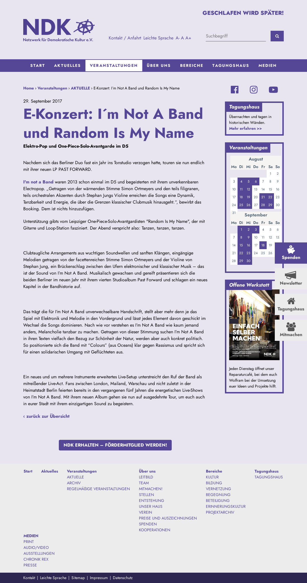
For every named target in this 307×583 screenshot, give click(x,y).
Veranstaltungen (114, 65)
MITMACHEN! (150, 489)
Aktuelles (67, 65)
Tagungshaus (230, 65)
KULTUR (212, 477)
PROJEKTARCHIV (220, 512)
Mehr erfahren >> (245, 128)
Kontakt (29, 577)
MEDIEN (268, 65)
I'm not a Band (38, 182)
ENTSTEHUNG (151, 500)
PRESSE (30, 565)
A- (178, 38)
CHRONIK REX (36, 559)
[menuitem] (38, 65)
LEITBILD (146, 477)
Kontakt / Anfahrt (125, 38)
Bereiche (192, 65)
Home (28, 88)
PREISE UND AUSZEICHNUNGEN (168, 518)
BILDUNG (214, 483)
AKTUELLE (80, 88)
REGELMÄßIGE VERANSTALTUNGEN (98, 489)
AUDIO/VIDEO (36, 547)
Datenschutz (122, 577)
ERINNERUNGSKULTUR (226, 506)
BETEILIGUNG (218, 500)
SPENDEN (148, 524)
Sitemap (78, 577)
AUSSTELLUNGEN (39, 553)
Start (37, 65)
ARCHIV (74, 483)
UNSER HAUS (150, 506)
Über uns (159, 65)
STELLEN (146, 494)
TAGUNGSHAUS (269, 477)
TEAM (144, 483)
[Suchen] (277, 36)
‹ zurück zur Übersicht (46, 416)
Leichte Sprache (158, 38)
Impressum (99, 577)
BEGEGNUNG (218, 494)
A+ (188, 38)
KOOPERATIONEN (154, 530)
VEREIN (145, 512)
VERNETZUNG (218, 489)
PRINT (29, 541)
